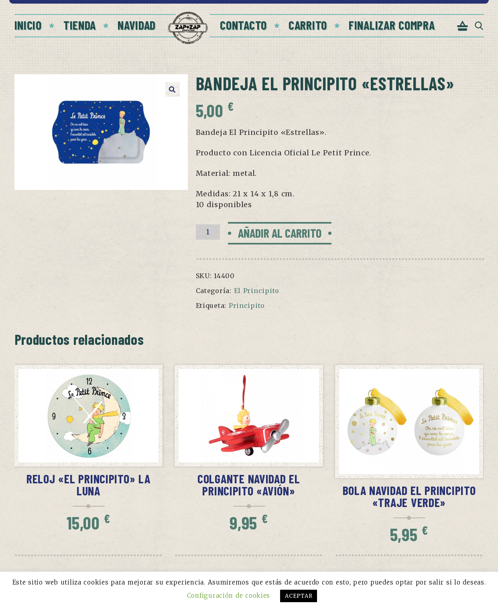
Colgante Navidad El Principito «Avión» (248, 484)
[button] (172, 89)
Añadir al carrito (279, 233)
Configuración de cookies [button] (228, 595)
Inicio (28, 25)
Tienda (79, 25)
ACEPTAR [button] (298, 596)
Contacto (243, 25)
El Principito (256, 291)
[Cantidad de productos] (208, 232)
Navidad (137, 25)
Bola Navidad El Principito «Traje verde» (409, 496)
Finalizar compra (392, 25)
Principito (247, 305)
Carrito (308, 25)
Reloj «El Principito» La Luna (88, 484)
